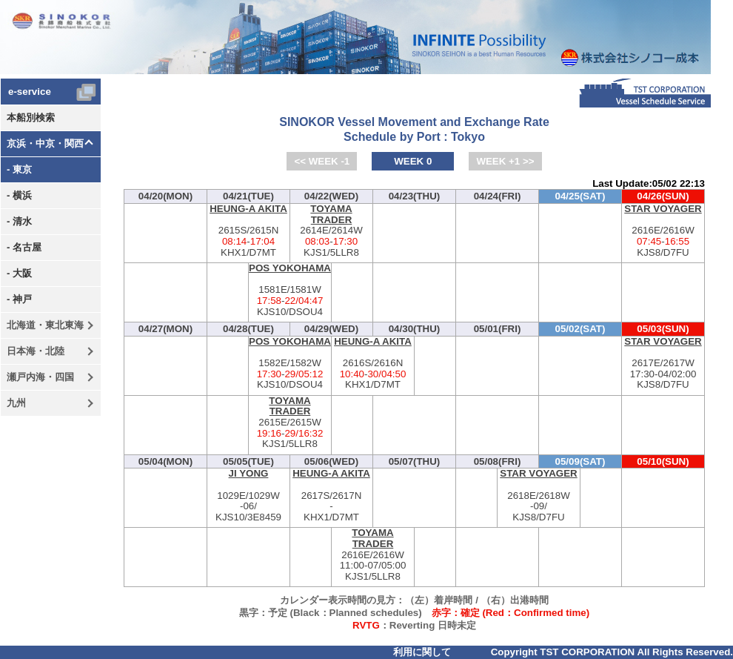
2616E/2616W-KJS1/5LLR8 (373, 555)
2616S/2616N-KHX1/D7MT (373, 364)
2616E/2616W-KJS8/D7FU (663, 231)
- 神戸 (19, 299)
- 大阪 (19, 273)
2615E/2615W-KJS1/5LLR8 (290, 423)
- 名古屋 (24, 247)
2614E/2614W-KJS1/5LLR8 (331, 231)
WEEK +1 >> (505, 161)
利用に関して (422, 652)
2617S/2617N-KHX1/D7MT (331, 495)
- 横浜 (19, 195)
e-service (29, 91)
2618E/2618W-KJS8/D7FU (539, 495)
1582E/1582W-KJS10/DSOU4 (290, 364)
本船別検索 (31, 117)
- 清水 (19, 221)
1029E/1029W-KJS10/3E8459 (248, 495)
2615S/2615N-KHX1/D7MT (248, 231)
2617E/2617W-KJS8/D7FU (663, 364)
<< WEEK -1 (321, 161)
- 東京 (19, 169)
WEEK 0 (413, 161)
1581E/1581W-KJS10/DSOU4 (290, 290)
